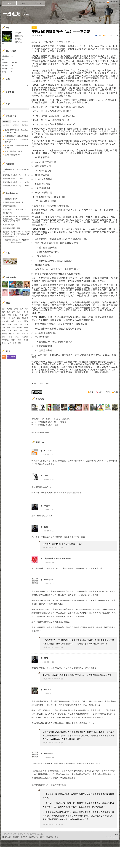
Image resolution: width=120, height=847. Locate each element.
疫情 (19, 340)
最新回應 (16, 122)
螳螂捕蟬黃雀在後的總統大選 (13, 202)
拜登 (3, 337)
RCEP (4, 343)
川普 (26, 330)
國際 (9, 315)
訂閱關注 (18, 39)
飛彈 (26, 315)
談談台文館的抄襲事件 (13, 155)
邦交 (13, 312)
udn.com (115, 837)
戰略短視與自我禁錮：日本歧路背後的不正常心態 (16, 131)
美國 (9, 324)
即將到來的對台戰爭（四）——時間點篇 (52, 422)
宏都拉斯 (5, 321)
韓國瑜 (4, 334)
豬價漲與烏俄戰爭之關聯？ (12, 228)
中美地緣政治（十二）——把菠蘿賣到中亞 (16, 170)
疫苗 (13, 340)
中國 (14, 343)
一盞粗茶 (11, 13)
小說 (8, 318)
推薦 (99, 392)
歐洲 (3, 315)
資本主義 (25, 334)
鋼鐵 (18, 318)
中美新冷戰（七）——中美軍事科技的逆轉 (16, 141)
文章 (9, 3)
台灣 (13, 327)
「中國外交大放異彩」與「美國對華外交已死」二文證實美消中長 (16, 241)
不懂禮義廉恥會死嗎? (10, 199)
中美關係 (5, 340)
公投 (21, 309)
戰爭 (41, 383)
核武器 (16, 309)
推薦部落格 (19, 36)
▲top (116, 834)
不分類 (41, 419)
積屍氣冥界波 (7, 213)
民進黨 (19, 327)
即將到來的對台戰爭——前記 (48, 425)
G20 (19, 321)
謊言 (10, 337)
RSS (3, 357)
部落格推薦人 (12, 278)
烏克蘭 (9, 309)
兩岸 (35, 383)
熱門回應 (16, 125)
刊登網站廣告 (6, 837)
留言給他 (18, 42)
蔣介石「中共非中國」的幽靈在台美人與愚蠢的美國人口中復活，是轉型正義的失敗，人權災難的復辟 (16, 219)
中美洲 (15, 315)
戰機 (21, 315)
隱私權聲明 (49, 837)
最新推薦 (25, 122)
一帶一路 (25, 312)
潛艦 (3, 324)
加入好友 (18, 33)
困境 (3, 330)
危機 (9, 330)
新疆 (17, 337)
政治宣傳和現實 (8, 225)
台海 (46, 383)
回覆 (91, 392)
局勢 (26, 309)
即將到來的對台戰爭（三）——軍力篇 (16, 175)
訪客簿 (38, 3)
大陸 (9, 343)
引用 (108, 392)
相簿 (24, 3)
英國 (3, 318)
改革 (21, 324)
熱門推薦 (25, 125)
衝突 (3, 309)
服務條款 (32, 837)
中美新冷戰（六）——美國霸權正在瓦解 (16, 147)
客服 (56, 837)
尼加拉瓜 (25, 318)
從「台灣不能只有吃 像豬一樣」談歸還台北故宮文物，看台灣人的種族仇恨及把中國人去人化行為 (16, 234)
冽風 (44, 548)
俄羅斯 (26, 321)
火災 (26, 324)
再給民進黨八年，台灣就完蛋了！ (14, 209)
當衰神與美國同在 (9, 206)
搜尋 (27, 84)
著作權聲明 (40, 837)
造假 (13, 318)
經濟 (15, 324)
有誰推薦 (40, 399)
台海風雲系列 (66, 419)
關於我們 (16, 837)
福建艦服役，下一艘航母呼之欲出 (16, 136)
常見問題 (24, 837)
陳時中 (26, 340)
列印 (116, 392)
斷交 (8, 312)
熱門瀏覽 (6, 125)
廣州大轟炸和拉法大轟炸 (13, 151)
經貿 (13, 321)
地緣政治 (25, 337)
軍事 (21, 330)
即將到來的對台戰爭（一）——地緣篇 (16, 186)
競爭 (18, 312)
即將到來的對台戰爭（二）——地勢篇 (16, 182)
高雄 (18, 334)
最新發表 (6, 122)
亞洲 (19, 343)
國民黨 (26, 327)
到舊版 (26, 15)
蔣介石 (11, 334)
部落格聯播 (11, 357)
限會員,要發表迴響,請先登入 (41, 432)
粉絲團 (4, 845)
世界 (3, 312)
